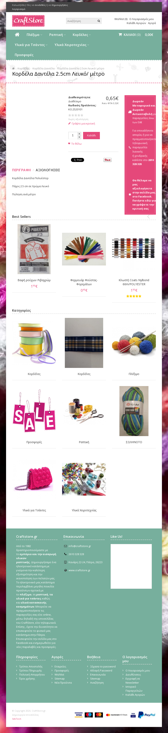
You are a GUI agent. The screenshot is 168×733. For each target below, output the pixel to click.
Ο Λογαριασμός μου (141, 19)
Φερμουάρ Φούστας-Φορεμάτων (84, 282)
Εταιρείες (60, 666)
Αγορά (152, 23)
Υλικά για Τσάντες (30, 45)
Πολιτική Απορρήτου (32, 674)
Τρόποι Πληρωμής (30, 670)
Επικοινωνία (98, 674)
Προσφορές (24, 55)
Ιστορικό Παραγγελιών (134, 688)
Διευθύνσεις (133, 674)
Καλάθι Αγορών (136, 23)
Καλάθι (91, 135)
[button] (79, 134)
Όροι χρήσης (27, 678)
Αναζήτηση (97, 682)
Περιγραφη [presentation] (21, 170)
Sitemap (60, 678)
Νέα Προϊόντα (63, 682)
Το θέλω (76, 143)
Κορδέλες (80, 34)
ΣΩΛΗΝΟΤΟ (134, 442)
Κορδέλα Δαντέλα (44, 68)
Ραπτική (56, 34)
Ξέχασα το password (103, 666)
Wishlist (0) (120, 19)
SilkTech (16, 718)
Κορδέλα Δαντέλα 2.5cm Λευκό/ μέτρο (80, 68)
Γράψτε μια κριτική (81, 123)
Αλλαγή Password (101, 670)
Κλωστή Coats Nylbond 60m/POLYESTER (134, 282)
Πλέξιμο (33, 34)
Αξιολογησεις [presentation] (48, 170)
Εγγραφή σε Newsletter (133, 680)
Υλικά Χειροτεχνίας (70, 45)
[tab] (22, 170)
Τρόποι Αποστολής (30, 666)
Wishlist (59, 674)
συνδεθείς (40, 4)
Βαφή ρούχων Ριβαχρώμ (34, 280)
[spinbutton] (72, 135)
